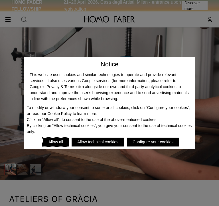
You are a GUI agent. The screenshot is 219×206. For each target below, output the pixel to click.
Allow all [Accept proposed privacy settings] (55, 142)
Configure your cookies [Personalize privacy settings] (153, 142)
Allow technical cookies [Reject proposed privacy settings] (97, 142)
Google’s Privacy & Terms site (56, 86)
